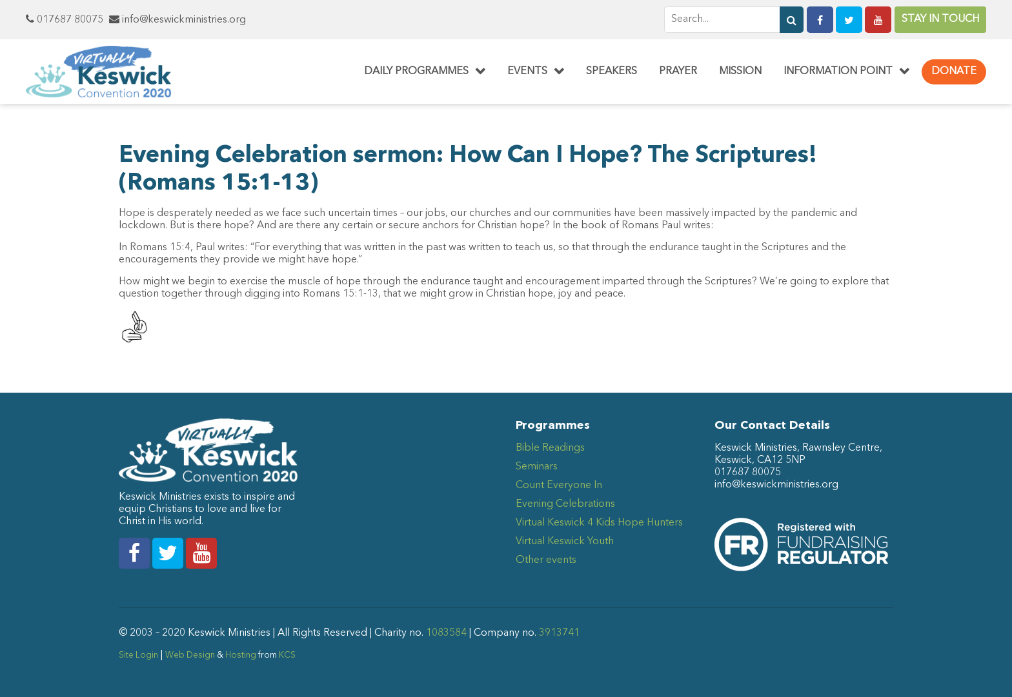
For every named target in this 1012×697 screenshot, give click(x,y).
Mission (740, 71)
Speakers (611, 71)
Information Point (838, 71)
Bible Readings (550, 448)
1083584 (446, 633)
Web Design (190, 655)
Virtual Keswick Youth (565, 541)
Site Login (138, 655)
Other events (546, 560)
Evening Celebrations (565, 504)
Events (527, 71)
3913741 (559, 633)
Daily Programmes (416, 71)
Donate (954, 71)
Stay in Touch (940, 19)
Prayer (678, 71)
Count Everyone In (559, 485)
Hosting (240, 655)
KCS (287, 655)
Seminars (537, 467)
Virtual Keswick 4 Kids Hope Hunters (599, 523)
